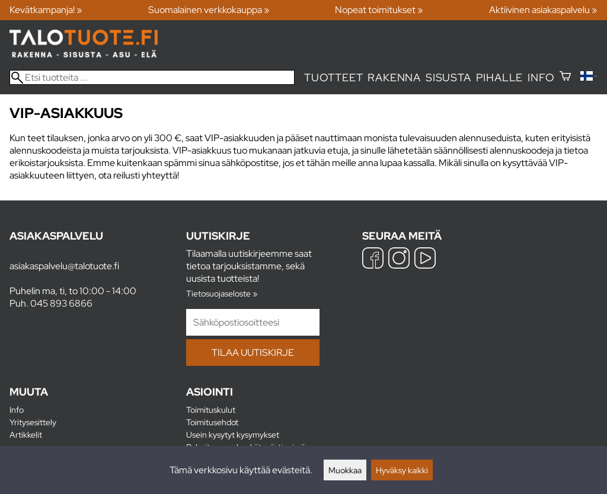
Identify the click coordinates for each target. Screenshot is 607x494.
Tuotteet (333, 77)
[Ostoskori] (565, 77)
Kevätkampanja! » (45, 10)
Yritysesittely (32, 422)
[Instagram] (399, 259)
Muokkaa (345, 470)
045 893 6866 (61, 303)
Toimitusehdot (212, 422)
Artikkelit (25, 434)
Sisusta (448, 77)
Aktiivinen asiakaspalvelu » (543, 10)
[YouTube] (425, 259)
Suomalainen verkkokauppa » (209, 10)
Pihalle (499, 77)
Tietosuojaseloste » (221, 293)
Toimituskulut (210, 409)
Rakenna (394, 77)
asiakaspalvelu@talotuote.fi (64, 266)
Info (541, 77)
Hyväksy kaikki (402, 470)
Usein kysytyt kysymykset (232, 434)
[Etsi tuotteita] (152, 77)
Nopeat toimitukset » (379, 10)
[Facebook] (373, 259)
